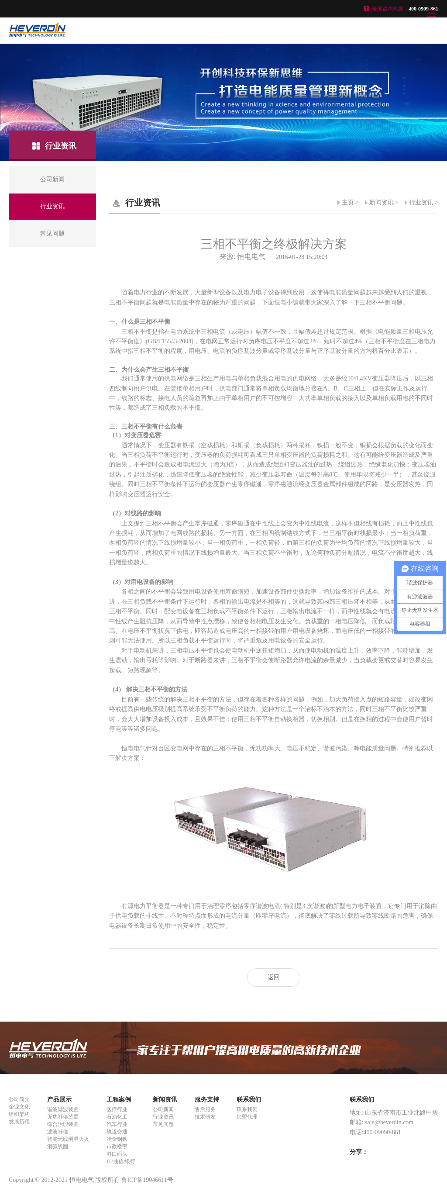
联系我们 (249, 1099)
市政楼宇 (117, 1146)
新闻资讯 (381, 202)
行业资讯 (421, 202)
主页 (348, 202)
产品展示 (59, 1099)
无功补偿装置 (63, 1117)
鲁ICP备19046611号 (147, 1180)
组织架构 (19, 1114)
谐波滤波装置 (63, 1109)
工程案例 (119, 1099)
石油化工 (117, 1117)
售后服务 (205, 1109)
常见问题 (163, 1124)
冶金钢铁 (117, 1139)
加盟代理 (247, 1117)
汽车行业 (117, 1124)
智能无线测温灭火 (68, 1139)
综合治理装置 (63, 1124)
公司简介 (19, 1099)
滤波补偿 (57, 1132)
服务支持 (207, 1099)
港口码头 (117, 1154)
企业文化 (19, 1107)
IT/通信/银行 (121, 1161)
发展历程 (19, 1122)
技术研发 (205, 1117)
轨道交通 (117, 1132)
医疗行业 (117, 1109)
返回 (274, 977)
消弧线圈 (57, 1146)
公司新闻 (163, 1109)
